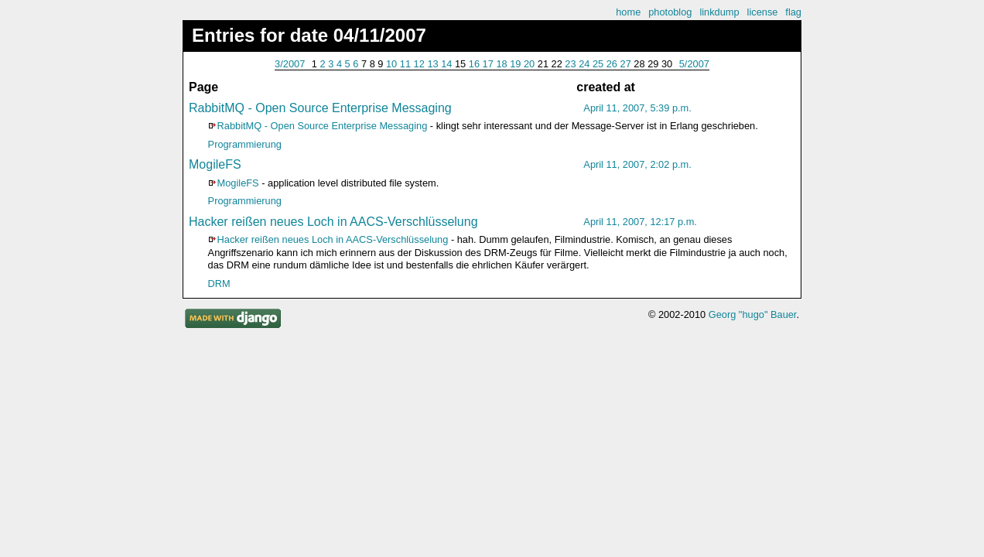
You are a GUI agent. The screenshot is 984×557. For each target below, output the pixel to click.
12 (419, 64)
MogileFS (215, 164)
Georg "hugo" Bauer (753, 314)
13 (432, 64)
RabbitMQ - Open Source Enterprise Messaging (320, 107)
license (762, 12)
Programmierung (245, 144)
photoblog (670, 12)
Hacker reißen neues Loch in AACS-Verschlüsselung (333, 221)
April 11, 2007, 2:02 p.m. (637, 164)
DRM (219, 283)
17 (488, 64)
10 (391, 64)
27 (625, 64)
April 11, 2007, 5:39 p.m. (637, 108)
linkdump (719, 12)
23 (570, 64)
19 (515, 64)
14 (446, 64)
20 (529, 64)
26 (611, 64)
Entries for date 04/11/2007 (309, 35)
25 (598, 64)
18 (501, 64)
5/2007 (694, 64)
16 (474, 64)
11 (405, 64)
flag (793, 12)
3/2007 (290, 64)
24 (584, 64)
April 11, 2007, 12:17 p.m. (640, 221)
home (628, 12)
